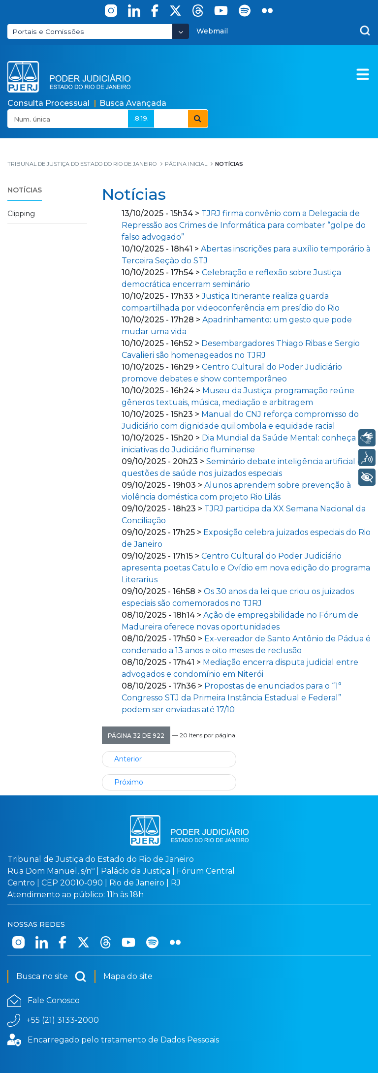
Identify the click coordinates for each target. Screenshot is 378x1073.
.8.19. (141, 118)
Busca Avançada (132, 103)
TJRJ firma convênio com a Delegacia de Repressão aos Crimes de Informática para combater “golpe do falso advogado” (244, 225)
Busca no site (51, 976)
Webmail (212, 31)
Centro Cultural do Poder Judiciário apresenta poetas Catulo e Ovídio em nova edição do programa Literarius (246, 567)
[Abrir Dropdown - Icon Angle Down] (180, 31)
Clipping (21, 213)
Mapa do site (128, 976)
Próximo (128, 782)
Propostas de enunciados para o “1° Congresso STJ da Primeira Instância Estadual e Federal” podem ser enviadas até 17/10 (232, 697)
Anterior (128, 759)
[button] (136, 735)
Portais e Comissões (48, 31)
